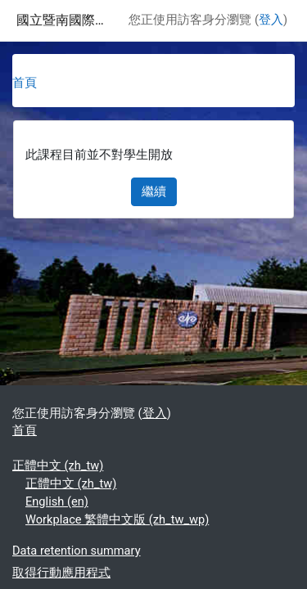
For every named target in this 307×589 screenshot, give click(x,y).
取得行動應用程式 (61, 572)
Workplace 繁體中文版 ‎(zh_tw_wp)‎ (117, 519)
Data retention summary (76, 550)
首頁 (24, 82)
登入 (271, 19)
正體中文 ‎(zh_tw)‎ (57, 465)
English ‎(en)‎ (56, 501)
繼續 (154, 191)
